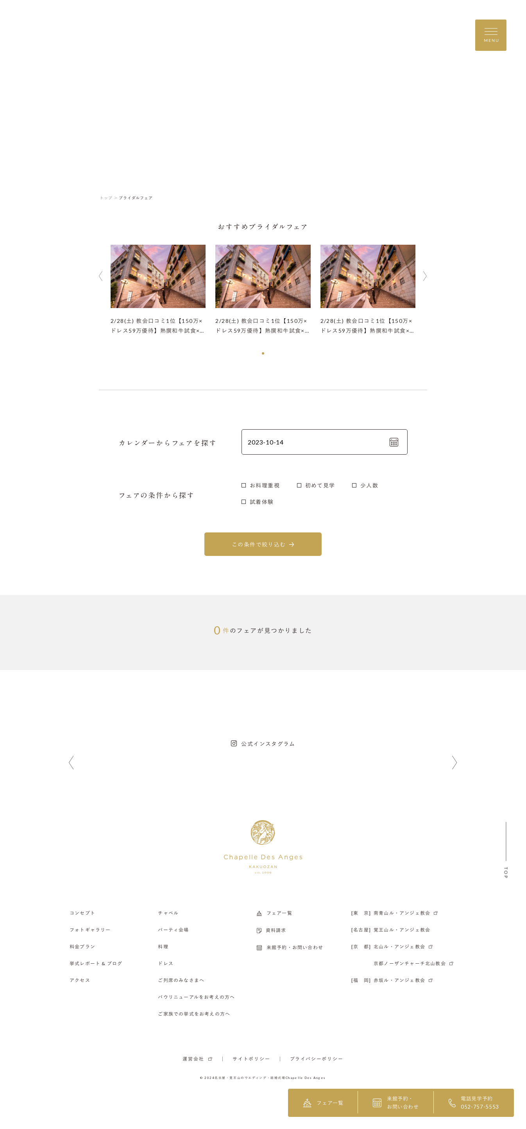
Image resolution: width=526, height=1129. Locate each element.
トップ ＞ (109, 198)
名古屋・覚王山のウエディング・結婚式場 (250, 1077)
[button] (263, 353)
